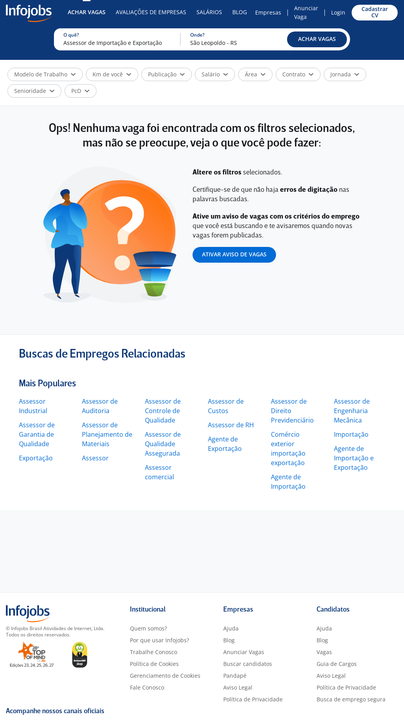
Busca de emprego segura (351, 699)
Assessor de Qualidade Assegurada (163, 444)
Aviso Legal (237, 687)
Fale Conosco (147, 687)
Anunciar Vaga (306, 12)
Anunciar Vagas (243, 652)
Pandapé (234, 675)
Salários (209, 12)
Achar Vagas (87, 12)
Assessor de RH (231, 425)
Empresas (268, 12)
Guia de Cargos (337, 664)
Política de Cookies (154, 664)
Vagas (324, 652)
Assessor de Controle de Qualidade (163, 411)
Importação (351, 434)
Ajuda (231, 628)
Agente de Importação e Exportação (354, 458)
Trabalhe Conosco (153, 652)
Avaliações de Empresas (151, 12)
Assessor (95, 458)
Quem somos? (148, 628)
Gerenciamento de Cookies (165, 675)
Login (338, 12)
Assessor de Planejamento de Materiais (107, 434)
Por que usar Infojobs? (159, 640)
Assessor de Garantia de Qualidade (37, 434)
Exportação (36, 458)
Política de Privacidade (253, 699)
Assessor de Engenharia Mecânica (352, 411)
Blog (239, 12)
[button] (317, 39)
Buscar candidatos (247, 664)
